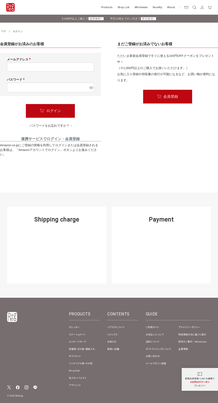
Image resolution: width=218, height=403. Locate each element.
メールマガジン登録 (156, 363)
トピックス (112, 334)
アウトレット (75, 385)
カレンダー (74, 327)
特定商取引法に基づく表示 (192, 334)
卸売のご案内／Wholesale (192, 341)
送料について (152, 341)
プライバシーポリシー (189, 327)
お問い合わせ (153, 356)
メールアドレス (19, 59)
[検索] (194, 7)
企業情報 (183, 348)
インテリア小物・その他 (80, 363)
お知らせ (111, 341)
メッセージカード (77, 341)
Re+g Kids (74, 370)
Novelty (157, 7)
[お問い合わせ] (186, 7)
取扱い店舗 (113, 348)
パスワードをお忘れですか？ (49, 125)
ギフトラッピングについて (158, 348)
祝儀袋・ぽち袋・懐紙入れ (82, 348)
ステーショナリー (77, 334)
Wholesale (141, 7)
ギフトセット (75, 356)
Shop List (123, 7)
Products (106, 7)
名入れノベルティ (78, 377)
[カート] (210, 7)
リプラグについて (116, 327)
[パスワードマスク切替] (91, 87)
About (171, 7)
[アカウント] (202, 7)
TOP (3, 31)
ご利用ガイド (152, 327)
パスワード (16, 79)
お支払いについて (155, 334)
